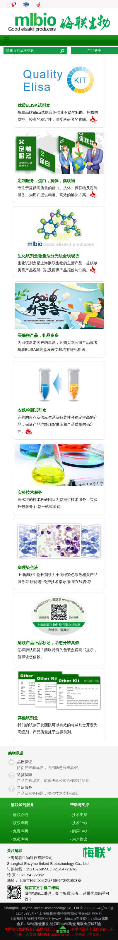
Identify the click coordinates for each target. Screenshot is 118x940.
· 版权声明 (19, 823)
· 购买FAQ (78, 831)
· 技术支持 (78, 815)
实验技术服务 (30, 492)
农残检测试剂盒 (32, 410)
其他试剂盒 (28, 717)
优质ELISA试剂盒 (34, 105)
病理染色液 (28, 567)
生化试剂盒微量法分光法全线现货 (48, 255)
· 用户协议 (78, 839)
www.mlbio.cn (63, 919)
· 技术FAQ (78, 823)
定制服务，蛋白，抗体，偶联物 (46, 180)
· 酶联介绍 (19, 815)
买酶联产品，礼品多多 (38, 335)
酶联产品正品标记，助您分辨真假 (48, 642)
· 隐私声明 (19, 839)
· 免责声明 (19, 831)
